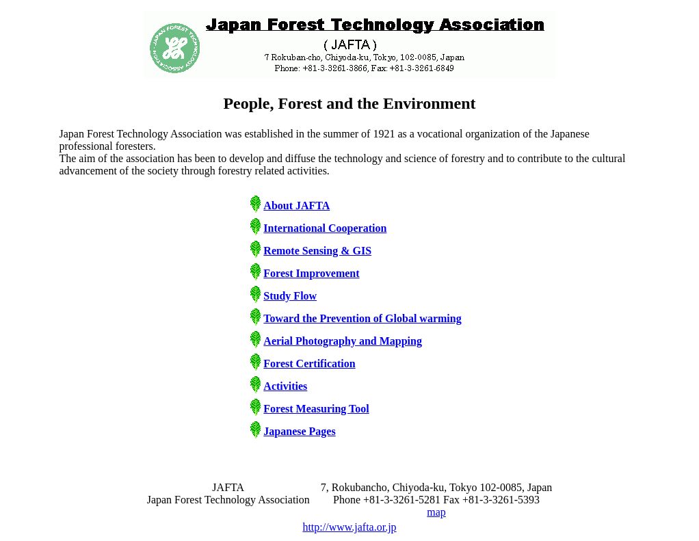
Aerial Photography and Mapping (342, 341)
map (436, 512)
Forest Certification (309, 363)
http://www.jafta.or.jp (349, 527)
